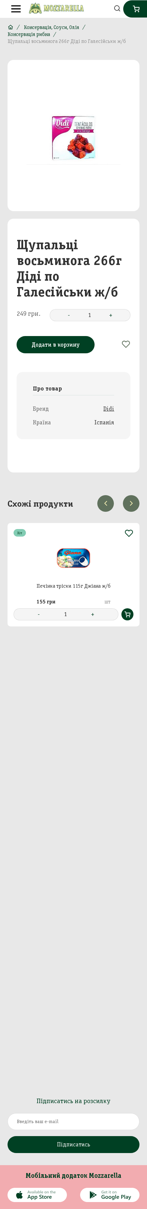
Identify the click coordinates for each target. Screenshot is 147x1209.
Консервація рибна (29, 34)
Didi (108, 408)
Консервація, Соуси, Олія (51, 27)
